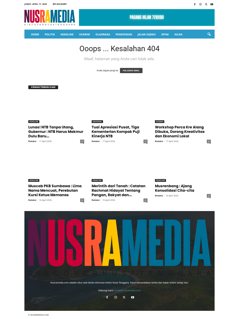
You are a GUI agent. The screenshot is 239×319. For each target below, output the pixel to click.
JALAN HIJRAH (147, 34)
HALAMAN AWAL (131, 70)
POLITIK (50, 34)
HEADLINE (66, 34)
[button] (209, 34)
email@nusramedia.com (128, 290)
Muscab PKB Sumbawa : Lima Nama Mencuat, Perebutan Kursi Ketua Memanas (55, 190)
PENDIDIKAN (124, 34)
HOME (35, 34)
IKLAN (178, 34)
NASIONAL (97, 121)
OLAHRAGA (102, 34)
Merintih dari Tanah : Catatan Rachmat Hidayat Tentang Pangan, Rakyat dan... (118, 190)
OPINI (165, 34)
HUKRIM (84, 34)
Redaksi (32, 141)
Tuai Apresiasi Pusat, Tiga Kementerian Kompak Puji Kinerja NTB (116, 132)
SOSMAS (159, 121)
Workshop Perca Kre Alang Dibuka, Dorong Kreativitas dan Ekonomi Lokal (180, 132)
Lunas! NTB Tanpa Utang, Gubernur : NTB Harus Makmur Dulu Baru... (55, 132)
